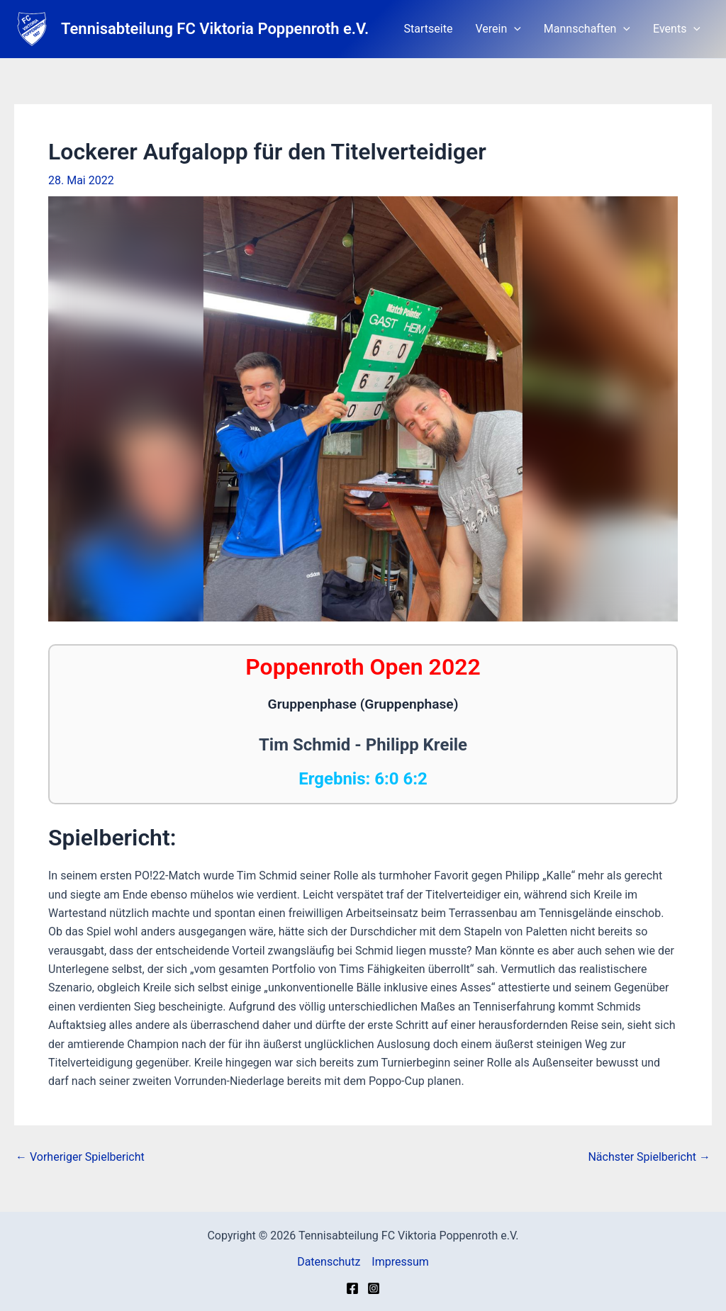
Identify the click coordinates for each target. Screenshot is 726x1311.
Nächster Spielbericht (649, 1157)
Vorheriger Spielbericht (80, 1157)
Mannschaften (587, 29)
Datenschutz (328, 1261)
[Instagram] (373, 1288)
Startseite (428, 28)
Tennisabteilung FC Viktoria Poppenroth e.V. (215, 29)
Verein (497, 29)
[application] (514, 29)
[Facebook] (352, 1288)
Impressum (400, 1261)
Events (676, 29)
